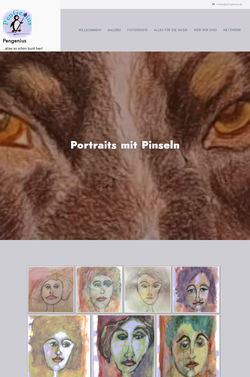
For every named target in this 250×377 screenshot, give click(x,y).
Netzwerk (232, 30)
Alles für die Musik (171, 30)
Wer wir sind (205, 30)
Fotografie (137, 30)
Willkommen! (90, 30)
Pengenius (14, 40)
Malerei (114, 30)
